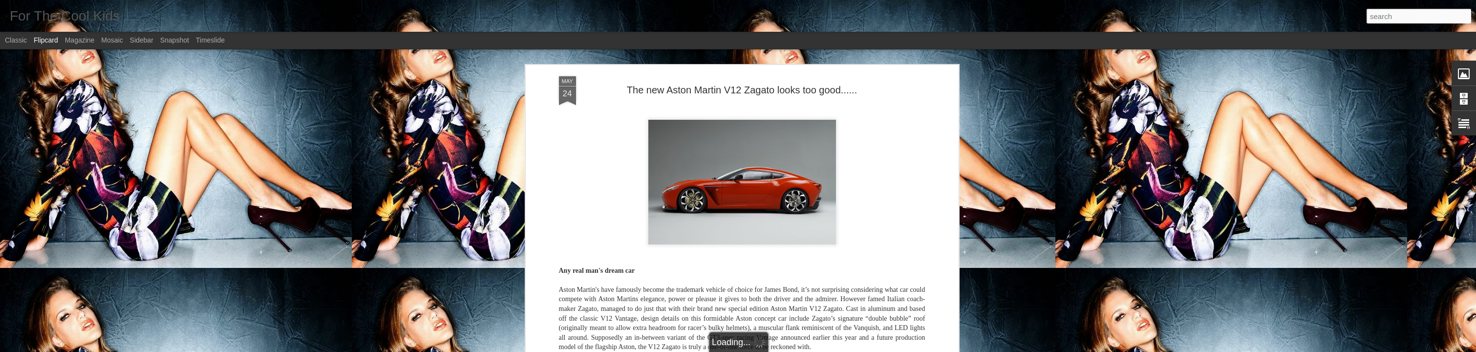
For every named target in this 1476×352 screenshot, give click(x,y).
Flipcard (46, 40)
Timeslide (210, 40)
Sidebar (141, 40)
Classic (16, 40)
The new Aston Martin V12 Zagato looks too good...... (742, 90)
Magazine (80, 40)
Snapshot (174, 40)
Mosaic (112, 40)
